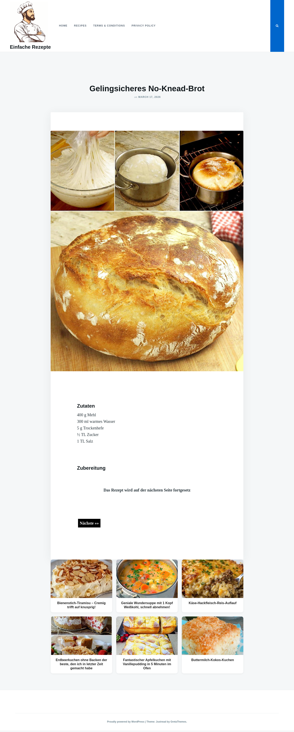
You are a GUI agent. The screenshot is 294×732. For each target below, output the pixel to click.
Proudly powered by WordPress (126, 721)
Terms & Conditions (109, 25)
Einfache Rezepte (30, 47)
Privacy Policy (144, 25)
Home (63, 25)
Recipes (80, 25)
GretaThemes (178, 721)
